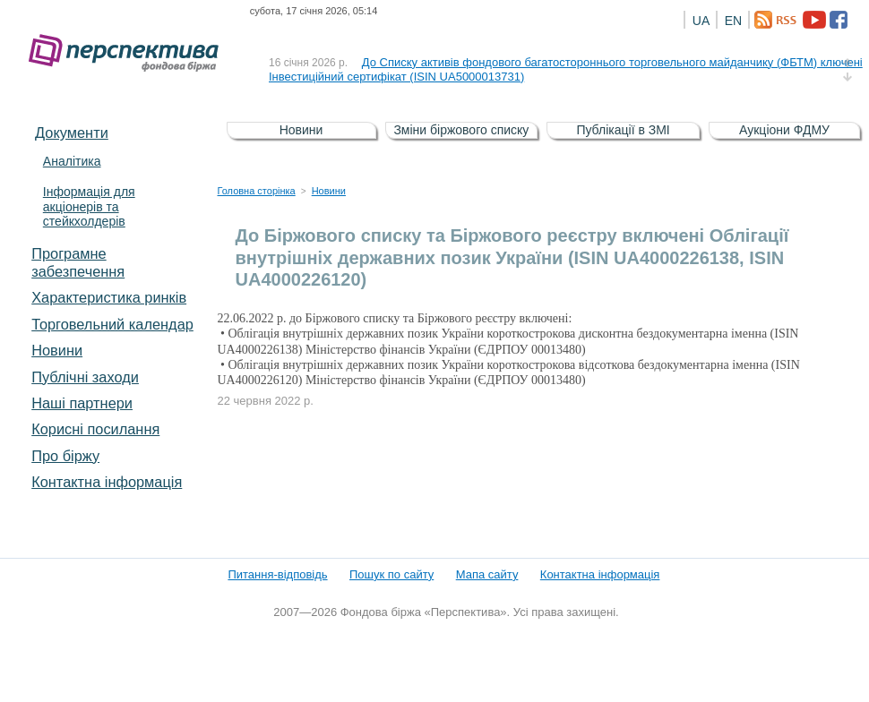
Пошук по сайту (391, 574)
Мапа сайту (487, 574)
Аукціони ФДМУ (784, 130)
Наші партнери (82, 403)
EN (733, 20)
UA (701, 20)
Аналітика (72, 161)
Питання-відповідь (277, 574)
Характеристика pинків (108, 297)
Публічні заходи (85, 377)
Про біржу (65, 456)
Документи (71, 132)
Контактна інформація (106, 482)
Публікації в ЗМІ (622, 130)
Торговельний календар (112, 324)
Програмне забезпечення (78, 262)
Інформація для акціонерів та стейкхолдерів (89, 206)
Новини (56, 350)
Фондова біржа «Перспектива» (129, 53)
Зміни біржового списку (461, 130)
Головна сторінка (257, 190)
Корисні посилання (95, 429)
